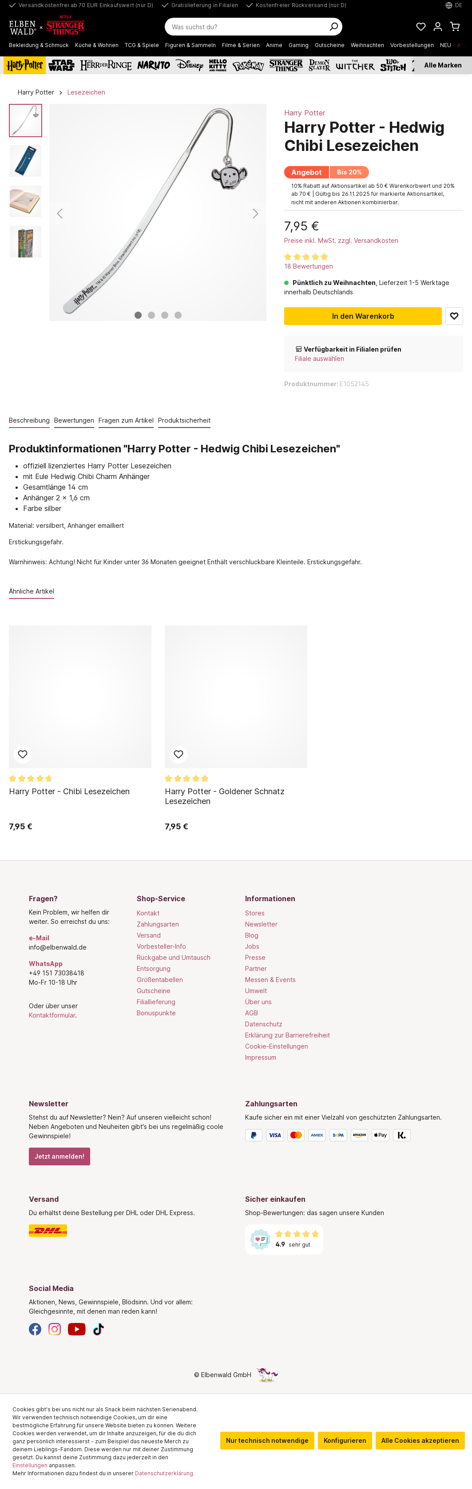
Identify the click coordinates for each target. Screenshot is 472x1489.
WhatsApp (46, 963)
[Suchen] (333, 27)
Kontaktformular (52, 1015)
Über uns (258, 1002)
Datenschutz (263, 1024)
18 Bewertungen (308, 266)
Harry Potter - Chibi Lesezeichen (69, 791)
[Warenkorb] (454, 27)
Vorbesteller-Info (161, 946)
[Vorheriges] (60, 213)
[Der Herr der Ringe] (106, 65)
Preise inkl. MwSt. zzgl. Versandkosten (341, 240)
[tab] (29, 420)
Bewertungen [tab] (74, 420)
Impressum (260, 1057)
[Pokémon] (248, 65)
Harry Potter (304, 112)
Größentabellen (160, 979)
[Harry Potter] (24, 65)
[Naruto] (153, 65)
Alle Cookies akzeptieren (420, 1440)
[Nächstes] (255, 213)
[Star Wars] (61, 65)
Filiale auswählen (319, 358)
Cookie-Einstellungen (276, 1046)
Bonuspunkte (156, 1013)
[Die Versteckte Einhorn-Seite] (267, 1374)
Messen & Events (270, 979)
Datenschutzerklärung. (164, 1473)
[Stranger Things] (286, 65)
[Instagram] (54, 1328)
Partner (256, 968)
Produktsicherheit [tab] (184, 420)
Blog (251, 935)
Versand (149, 935)
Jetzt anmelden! (59, 1156)
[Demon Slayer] (320, 65)
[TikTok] (98, 1328)
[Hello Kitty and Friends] (218, 65)
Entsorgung (154, 968)
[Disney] (189, 65)
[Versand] (128, 1230)
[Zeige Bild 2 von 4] (151, 315)
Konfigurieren (345, 1440)
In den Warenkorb (363, 316)
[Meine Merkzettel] (421, 27)
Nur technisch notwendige (267, 1440)
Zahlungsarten (158, 924)
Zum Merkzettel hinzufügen (454, 316)
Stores (255, 913)
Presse (255, 957)
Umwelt (256, 990)
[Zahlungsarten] (344, 1137)
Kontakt (148, 913)
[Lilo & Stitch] (393, 65)
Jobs (252, 946)
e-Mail (39, 938)
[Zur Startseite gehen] (51, 26)
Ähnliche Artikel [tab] (31, 591)
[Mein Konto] (437, 27)
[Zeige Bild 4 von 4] (178, 315)
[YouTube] (77, 1328)
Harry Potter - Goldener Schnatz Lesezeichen (225, 796)
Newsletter (261, 924)
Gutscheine (154, 990)
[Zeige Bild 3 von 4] (164, 315)
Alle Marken (443, 65)
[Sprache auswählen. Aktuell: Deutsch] (454, 5)
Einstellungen (30, 1465)
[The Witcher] (355, 65)
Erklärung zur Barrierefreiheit (287, 1035)
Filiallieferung (156, 1002)
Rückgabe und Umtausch (173, 957)
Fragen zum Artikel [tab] (126, 420)
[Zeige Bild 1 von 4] (138, 315)
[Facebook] (35, 1328)
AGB (251, 1013)
